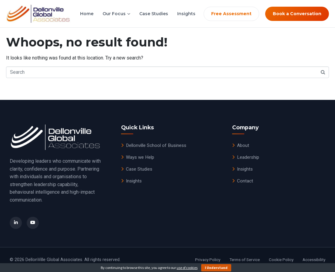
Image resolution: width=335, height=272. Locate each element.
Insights (186, 13)
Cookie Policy (281, 259)
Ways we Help (137, 157)
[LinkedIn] (16, 223)
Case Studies (153, 13)
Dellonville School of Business (153, 145)
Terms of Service (244, 259)
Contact (242, 181)
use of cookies (187, 267)
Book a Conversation (297, 13)
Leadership (245, 157)
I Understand (216, 267)
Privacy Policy (207, 259)
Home (86, 13)
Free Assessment (231, 13)
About (240, 145)
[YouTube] (33, 223)
